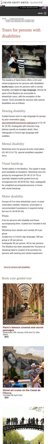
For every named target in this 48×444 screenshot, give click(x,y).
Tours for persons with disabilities (17, 267)
